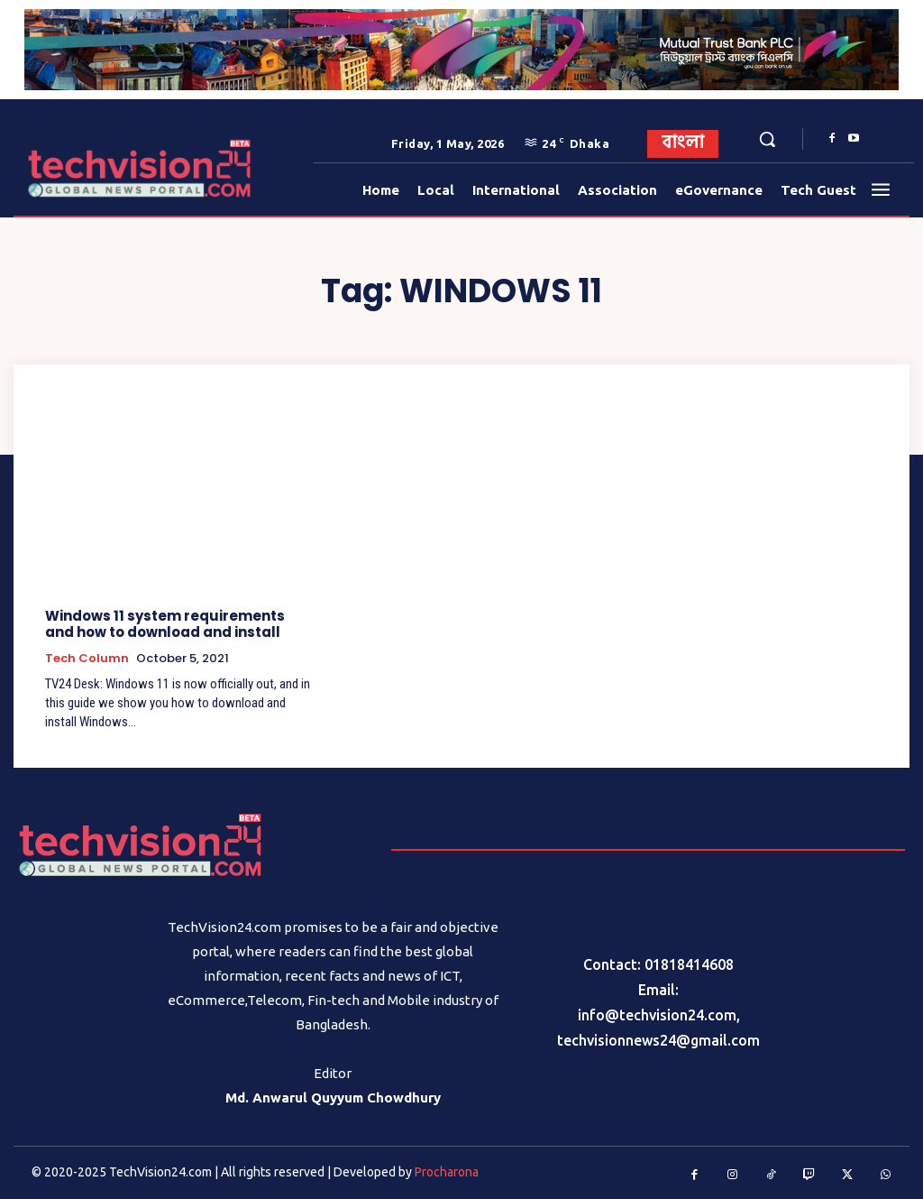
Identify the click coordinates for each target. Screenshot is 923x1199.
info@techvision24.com (657, 1015)
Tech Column (87, 658)
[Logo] (70, 168)
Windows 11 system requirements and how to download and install (165, 623)
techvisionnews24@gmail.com (658, 1040)
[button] (767, 139)
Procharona (447, 1172)
